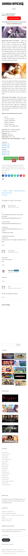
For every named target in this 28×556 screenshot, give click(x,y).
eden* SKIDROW (5, 168)
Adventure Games (6, 454)
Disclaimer (4, 551)
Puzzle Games (5, 466)
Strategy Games (5, 477)
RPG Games (4, 470)
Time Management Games (7, 481)
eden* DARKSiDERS (9, 167)
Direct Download (11, 158)
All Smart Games (12, 553)
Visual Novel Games (17, 165)
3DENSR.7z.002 (5, 145)
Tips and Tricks (5, 483)
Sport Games (5, 475)
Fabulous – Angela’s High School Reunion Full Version (7, 193)
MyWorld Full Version (20, 190)
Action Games (5, 452)
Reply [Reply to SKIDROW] (3, 281)
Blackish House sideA (6, 520)
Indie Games (4, 463)
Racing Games (5, 468)
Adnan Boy (6, 553)
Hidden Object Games (6, 459)
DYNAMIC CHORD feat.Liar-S (8, 511)
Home (3, 14)
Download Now (14, 18)
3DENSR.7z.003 (5, 147)
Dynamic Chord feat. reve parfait (9, 513)
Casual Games (5, 457)
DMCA (15, 549)
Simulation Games (6, 474)
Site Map (9, 551)
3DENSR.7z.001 (5, 144)
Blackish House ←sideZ (7, 519)
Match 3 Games (5, 465)
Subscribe (5, 540)
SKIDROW (10, 270)
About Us (14, 551)
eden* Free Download (19, 167)
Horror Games (5, 461)
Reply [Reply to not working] (3, 265)
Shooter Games (5, 472)
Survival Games (5, 479)
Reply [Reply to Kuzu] (3, 297)
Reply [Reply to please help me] (3, 245)
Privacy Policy (20, 549)
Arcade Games (5, 456)
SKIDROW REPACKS (9, 549)
